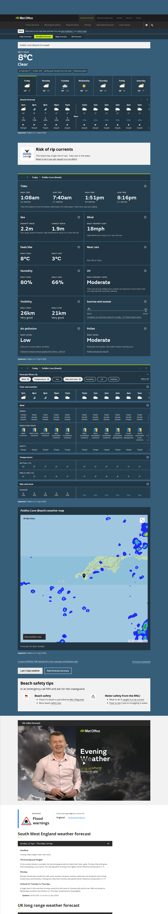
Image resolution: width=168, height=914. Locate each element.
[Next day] (27, 177)
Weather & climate (87, 18)
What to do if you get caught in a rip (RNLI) (56, 159)
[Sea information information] (78, 217)
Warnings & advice (52, 25)
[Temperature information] (147, 457)
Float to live (115, 703)
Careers (138, 18)
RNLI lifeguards (76, 699)
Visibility (113, 379)
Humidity (90, 379)
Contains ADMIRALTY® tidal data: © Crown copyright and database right (48, 661)
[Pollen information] (145, 328)
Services (119, 18)
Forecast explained (141, 661)
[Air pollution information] (78, 328)
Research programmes (105, 18)
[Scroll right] (147, 99)
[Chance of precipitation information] (145, 247)
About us (129, 18)
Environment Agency (76, 818)
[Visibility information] (78, 301)
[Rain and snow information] (147, 484)
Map (61, 36)
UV (102, 379)
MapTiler (132, 641)
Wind (24, 379)
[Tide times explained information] (145, 186)
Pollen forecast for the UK (97, 351)
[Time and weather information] (147, 386)
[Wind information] (147, 405)
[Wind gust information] (145, 217)
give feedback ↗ (67, 31)
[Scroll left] (141, 99)
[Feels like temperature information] (78, 247)
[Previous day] (22, 177)
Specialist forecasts (105, 25)
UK (76, 36)
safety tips (56, 703)
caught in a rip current (133, 699)
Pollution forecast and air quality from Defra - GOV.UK (42, 351)
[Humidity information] (78, 270)
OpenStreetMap (142, 641)
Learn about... (125, 25)
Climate (87, 25)
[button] (84, 576)
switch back (82, 31)
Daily (25, 36)
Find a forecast (32, 25)
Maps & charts (72, 25)
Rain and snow (72, 379)
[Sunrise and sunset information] (145, 301)
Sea (57, 379)
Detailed (43, 36)
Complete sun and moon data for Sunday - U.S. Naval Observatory (114, 317)
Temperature (40, 379)
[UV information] (145, 270)
